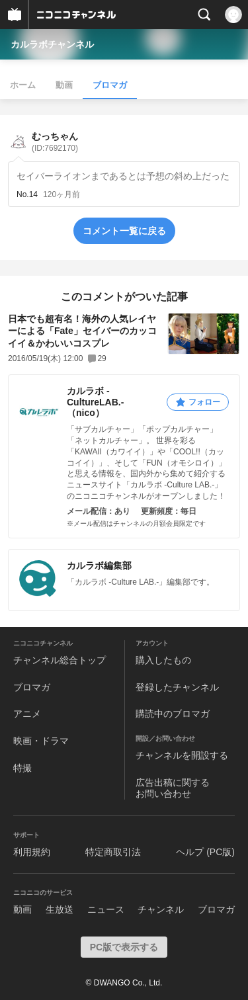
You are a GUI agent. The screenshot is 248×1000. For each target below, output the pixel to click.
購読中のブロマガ (173, 713)
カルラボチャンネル (52, 44)
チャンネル (161, 909)
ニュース (105, 909)
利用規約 (31, 852)
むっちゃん (55, 142)
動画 (64, 85)
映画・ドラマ (41, 740)
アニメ (27, 713)
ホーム (23, 85)
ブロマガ (110, 85)
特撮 (22, 768)
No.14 (27, 194)
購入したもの (163, 660)
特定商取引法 (113, 852)
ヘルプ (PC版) (205, 852)
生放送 (59, 909)
